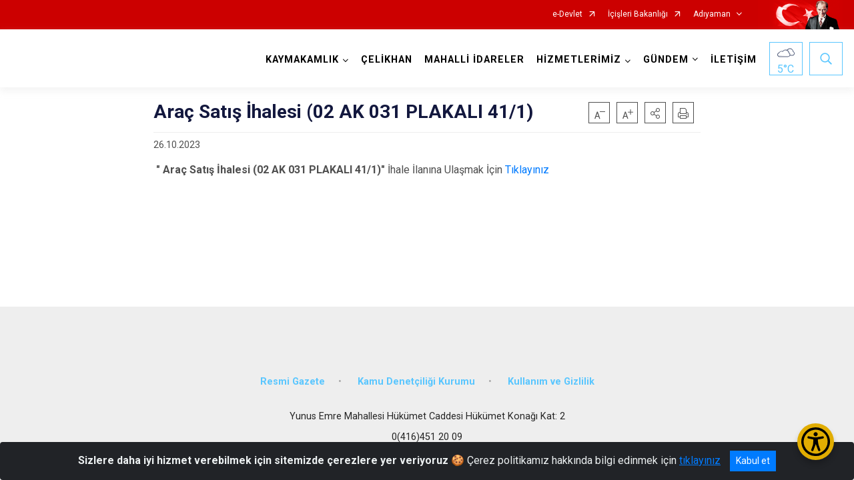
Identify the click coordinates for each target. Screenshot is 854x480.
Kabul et (753, 460)
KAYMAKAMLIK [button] (302, 59)
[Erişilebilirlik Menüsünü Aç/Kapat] (815, 441)
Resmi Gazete (292, 381)
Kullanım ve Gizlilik (551, 381)
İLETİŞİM (734, 59)
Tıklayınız (525, 169)
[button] (655, 112)
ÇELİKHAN (386, 59)
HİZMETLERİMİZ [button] (578, 59)
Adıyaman (712, 14)
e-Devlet (567, 14)
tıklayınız (700, 460)
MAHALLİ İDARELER (474, 59)
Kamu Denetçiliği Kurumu (416, 381)
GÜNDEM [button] (666, 59)
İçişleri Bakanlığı (638, 14)
